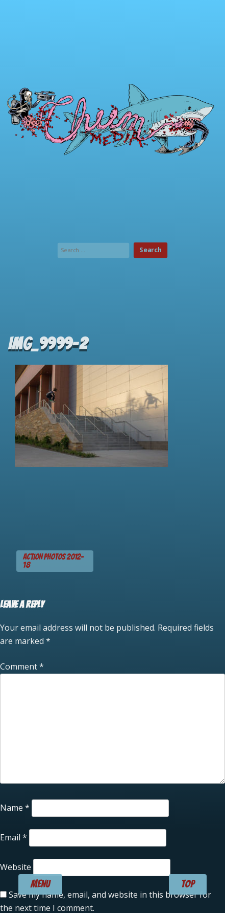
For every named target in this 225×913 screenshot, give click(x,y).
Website (15, 867)
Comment (22, 666)
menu (40, 883)
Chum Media (112, 117)
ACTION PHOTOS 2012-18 (53, 560)
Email (13, 837)
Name (15, 807)
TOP (187, 883)
